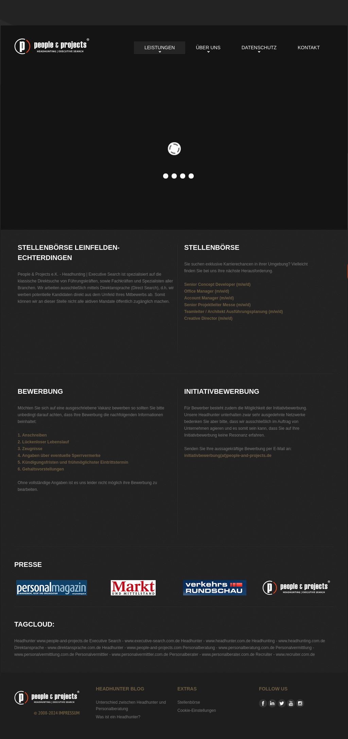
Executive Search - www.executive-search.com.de (134, 641)
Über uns (208, 47)
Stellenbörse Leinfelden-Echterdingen (51, 46)
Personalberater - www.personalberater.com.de (212, 654)
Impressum (69, 713)
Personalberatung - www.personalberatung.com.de (229, 647)
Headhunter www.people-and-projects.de (51, 641)
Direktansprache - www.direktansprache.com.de (57, 647)
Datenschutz (259, 47)
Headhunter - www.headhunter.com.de (215, 641)
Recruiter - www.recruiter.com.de (285, 654)
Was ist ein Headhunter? (118, 717)
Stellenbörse (188, 702)
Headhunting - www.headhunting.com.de (288, 641)
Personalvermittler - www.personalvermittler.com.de (121, 654)
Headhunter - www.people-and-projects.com (141, 647)
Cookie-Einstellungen (196, 710)
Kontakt (309, 47)
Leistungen (159, 47)
